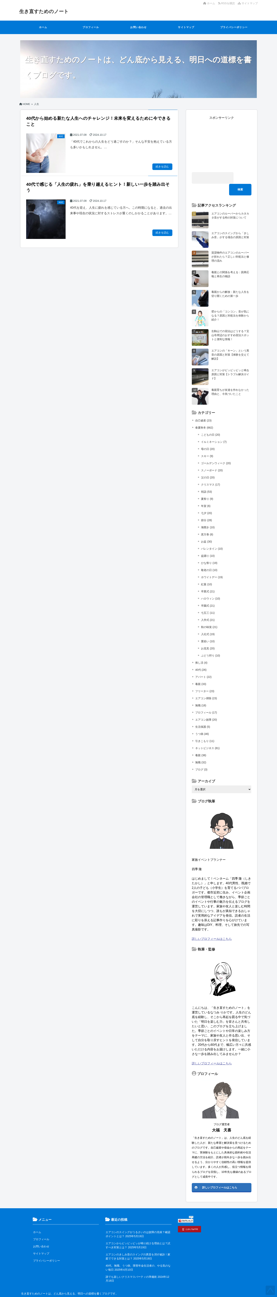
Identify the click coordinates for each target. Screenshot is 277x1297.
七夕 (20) (206, 501)
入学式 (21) (208, 608)
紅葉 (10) (206, 572)
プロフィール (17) (206, 700)
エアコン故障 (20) (206, 707)
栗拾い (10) (208, 629)
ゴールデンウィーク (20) (216, 451)
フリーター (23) (204, 679)
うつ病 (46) (202, 722)
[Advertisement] (221, 144)
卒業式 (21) (208, 579)
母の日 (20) (208, 437)
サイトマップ (248, 3)
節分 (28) (206, 508)
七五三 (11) (208, 601)
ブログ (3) (201, 757)
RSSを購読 (227, 3)
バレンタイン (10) (212, 536)
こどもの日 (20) (210, 423)
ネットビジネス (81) (207, 736)
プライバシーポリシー (234, 27)
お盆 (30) (206, 529)
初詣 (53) (206, 479)
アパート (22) (203, 665)
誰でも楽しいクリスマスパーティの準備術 (131, 1265)
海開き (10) (208, 515)
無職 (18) (200, 693)
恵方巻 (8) (207, 522)
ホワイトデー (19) (212, 565)
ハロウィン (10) (210, 586)
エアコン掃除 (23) (206, 686)
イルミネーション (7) (214, 430)
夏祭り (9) (207, 487)
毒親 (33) (200, 672)
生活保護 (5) (202, 715)
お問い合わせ (138, 27)
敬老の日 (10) (209, 558)
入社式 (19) (208, 622)
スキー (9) (207, 444)
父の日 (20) (208, 465)
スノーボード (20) (212, 458)
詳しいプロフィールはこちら (212, 927)
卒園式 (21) (208, 593)
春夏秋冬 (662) (204, 415)
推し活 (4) (201, 650)
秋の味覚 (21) (209, 615)
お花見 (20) (208, 636)
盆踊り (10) (208, 544)
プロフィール (91, 27)
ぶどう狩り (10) (210, 643)
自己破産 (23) (203, 408)
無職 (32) (200, 750)
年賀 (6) (205, 494)
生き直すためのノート (45, 11)
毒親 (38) (200, 743)
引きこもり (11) (204, 729)
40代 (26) (200, 658)
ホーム (209, 3)
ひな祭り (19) (209, 551)
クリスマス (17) (210, 472)
